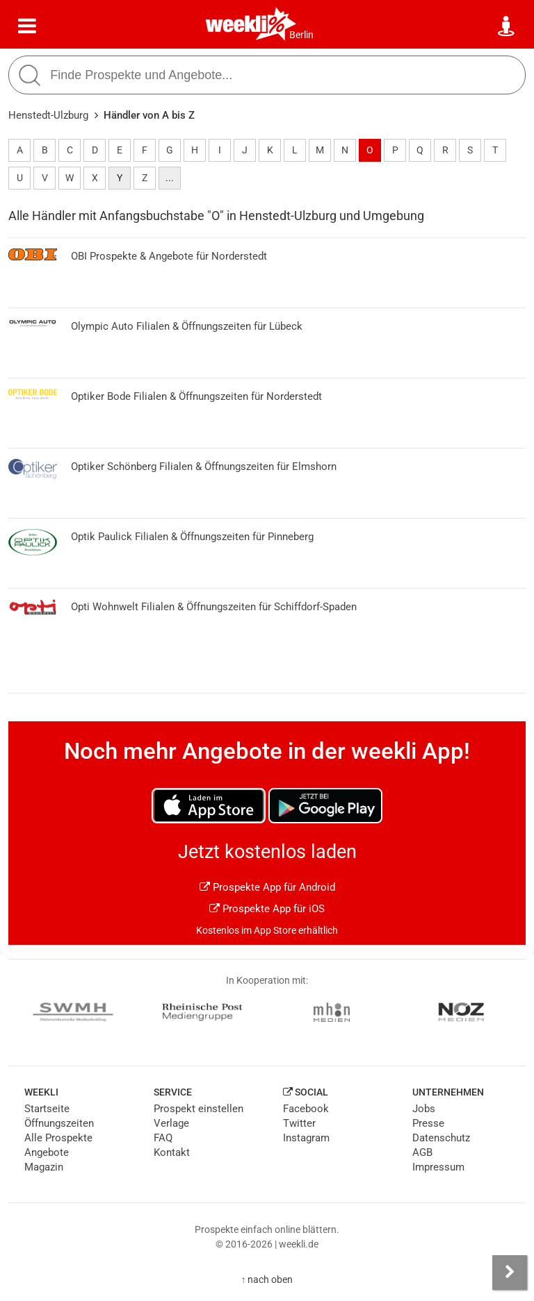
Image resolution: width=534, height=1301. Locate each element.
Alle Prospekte (58, 1138)
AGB (422, 1152)
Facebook (306, 1108)
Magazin (43, 1167)
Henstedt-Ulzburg (48, 115)
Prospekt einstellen (198, 1108)
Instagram (306, 1138)
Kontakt (172, 1152)
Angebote (46, 1152)
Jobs (423, 1108)
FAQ (163, 1138)
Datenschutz (441, 1138)
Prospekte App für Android (267, 887)
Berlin (301, 34)
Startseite (47, 1108)
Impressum (438, 1167)
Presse (428, 1123)
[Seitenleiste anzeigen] (509, 1272)
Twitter (299, 1123)
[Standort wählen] (507, 26)
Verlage (171, 1123)
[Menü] (27, 26)
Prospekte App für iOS (267, 909)
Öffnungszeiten (59, 1123)
